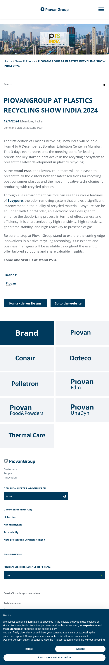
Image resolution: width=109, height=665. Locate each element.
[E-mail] (32, 496)
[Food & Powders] (27, 410)
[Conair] (27, 359)
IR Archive (10, 517)
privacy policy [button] (69, 621)
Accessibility (11, 532)
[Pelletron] (27, 384)
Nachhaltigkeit (13, 524)
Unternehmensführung (18, 509)
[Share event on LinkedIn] (104, 85)
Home (8, 61)
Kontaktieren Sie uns (25, 303)
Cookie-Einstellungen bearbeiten (22, 593)
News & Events (25, 61)
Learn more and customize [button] (54, 657)
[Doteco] (82, 359)
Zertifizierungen (12, 602)
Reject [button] (29, 648)
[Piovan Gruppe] (54, 9)
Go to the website (68, 303)
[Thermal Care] (27, 436)
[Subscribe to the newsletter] (64, 496)
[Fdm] (82, 384)
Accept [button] (80, 648)
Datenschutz (11, 608)
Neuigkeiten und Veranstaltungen (24, 539)
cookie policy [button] (49, 628)
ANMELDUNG (12, 554)
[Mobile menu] (101, 10)
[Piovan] (82, 333)
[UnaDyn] (82, 410)
